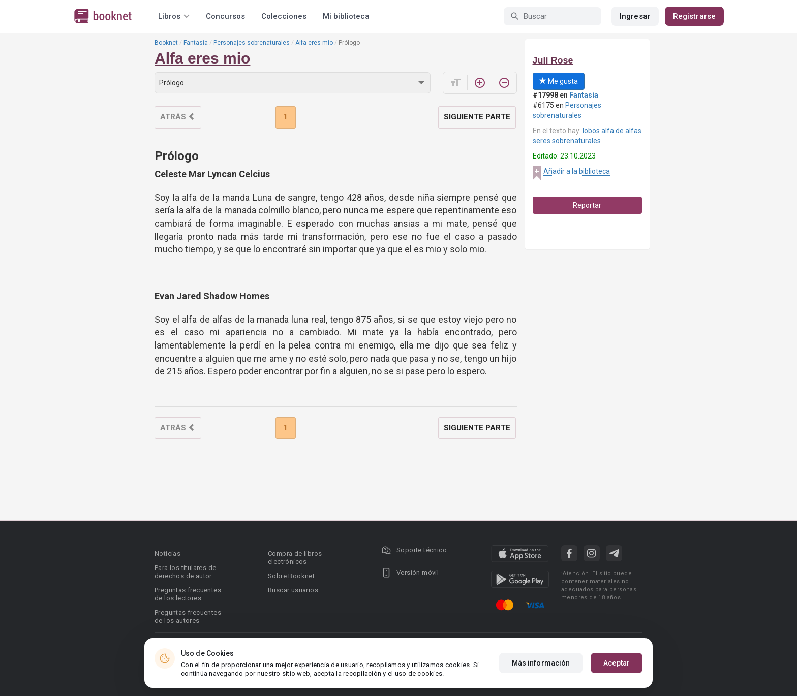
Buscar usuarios (293, 590)
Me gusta (558, 81)
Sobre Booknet (291, 576)
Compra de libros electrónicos (295, 557)
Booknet (166, 42)
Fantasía (195, 42)
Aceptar (616, 663)
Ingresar (635, 16)
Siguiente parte (477, 116)
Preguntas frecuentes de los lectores (188, 594)
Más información (541, 663)
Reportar (587, 205)
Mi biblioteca (346, 16)
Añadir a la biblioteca (576, 171)
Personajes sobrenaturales (251, 42)
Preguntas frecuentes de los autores (188, 616)
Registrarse (694, 16)
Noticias (167, 553)
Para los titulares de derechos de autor (185, 572)
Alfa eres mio (314, 42)
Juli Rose (553, 60)
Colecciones (283, 16)
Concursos (225, 16)
